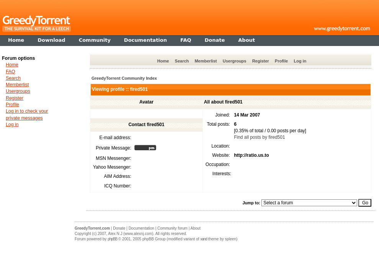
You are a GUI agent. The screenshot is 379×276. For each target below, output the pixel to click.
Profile (281, 61)
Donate (119, 228)
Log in (300, 61)
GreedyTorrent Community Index (124, 78)
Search (182, 61)
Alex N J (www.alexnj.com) (130, 234)
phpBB (112, 239)
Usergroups (235, 61)
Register (260, 61)
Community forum (172, 228)
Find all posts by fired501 (259, 137)
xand (203, 239)
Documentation (141, 228)
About (196, 228)
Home (163, 61)
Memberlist (205, 61)
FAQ (10, 71)
